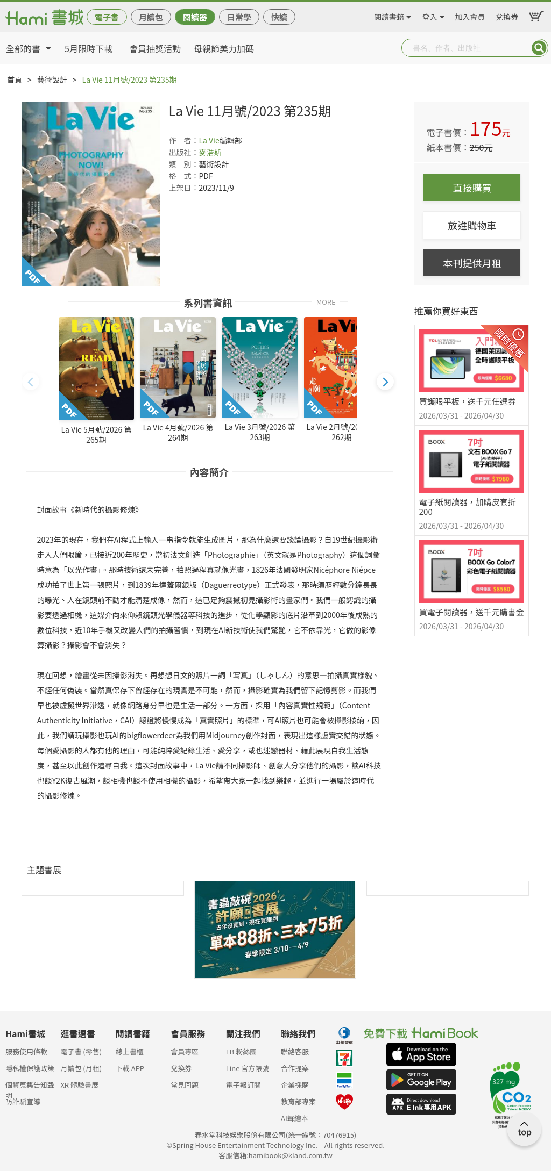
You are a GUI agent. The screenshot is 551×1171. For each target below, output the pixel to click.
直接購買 (472, 188)
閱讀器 (195, 17)
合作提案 (295, 1068)
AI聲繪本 (294, 1118)
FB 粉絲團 (241, 1051)
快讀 (279, 17)
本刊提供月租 (472, 263)
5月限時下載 (88, 48)
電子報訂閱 (243, 1085)
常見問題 (185, 1085)
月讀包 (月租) (81, 1068)
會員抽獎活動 (155, 48)
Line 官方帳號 (248, 1068)
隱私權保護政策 (29, 1068)
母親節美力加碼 (224, 48)
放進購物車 (472, 225)
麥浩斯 (210, 152)
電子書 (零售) (81, 1051)
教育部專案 (298, 1101)
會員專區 (185, 1051)
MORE (326, 301)
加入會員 (470, 15)
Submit (539, 47)
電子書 (107, 17)
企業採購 (295, 1085)
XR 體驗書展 (79, 1085)
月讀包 (151, 17)
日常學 (239, 17)
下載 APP (130, 1068)
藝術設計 (52, 79)
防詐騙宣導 (22, 1101)
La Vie (209, 140)
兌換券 (507, 15)
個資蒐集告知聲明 (29, 1088)
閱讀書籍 (389, 15)
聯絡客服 (295, 1051)
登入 (429, 15)
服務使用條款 (26, 1051)
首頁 (14, 79)
